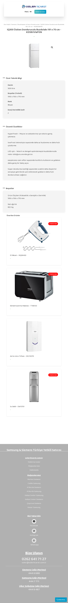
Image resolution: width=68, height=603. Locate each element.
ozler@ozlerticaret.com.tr (34, 562)
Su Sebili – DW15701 (17, 406)
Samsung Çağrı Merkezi (34, 577)
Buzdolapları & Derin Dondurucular (29, 24)
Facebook (34, 525)
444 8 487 (34, 589)
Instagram (34, 535)
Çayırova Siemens (34, 503)
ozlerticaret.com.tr (34, 457)
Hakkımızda (34, 470)
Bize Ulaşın (34, 553)
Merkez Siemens (34, 479)
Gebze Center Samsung (34, 495)
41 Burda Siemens (34, 487)
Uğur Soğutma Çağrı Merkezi (34, 586)
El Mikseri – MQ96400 (18, 255)
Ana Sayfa (7, 24)
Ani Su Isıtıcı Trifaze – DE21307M (22, 356)
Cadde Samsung (34, 483)
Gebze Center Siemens (34, 499)
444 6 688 (34, 573)
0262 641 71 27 (34, 559)
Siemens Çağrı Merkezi (34, 569)
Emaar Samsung (34, 507)
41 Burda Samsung (34, 491)
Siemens (14, 24)
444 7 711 (34, 581)
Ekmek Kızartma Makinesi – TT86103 (23, 305)
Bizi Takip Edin (34, 515)
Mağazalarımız (34, 466)
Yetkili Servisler (34, 462)
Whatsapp (35, 544)
